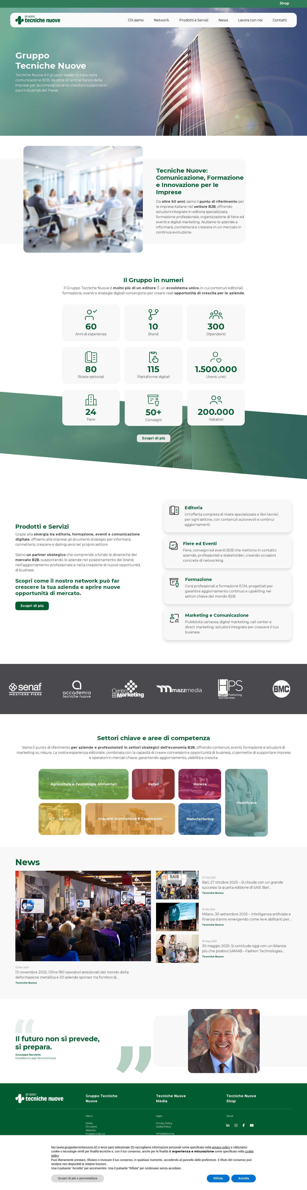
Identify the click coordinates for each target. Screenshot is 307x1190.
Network (161, 20)
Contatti (280, 20)
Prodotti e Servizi (193, 20)
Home (89, 1123)
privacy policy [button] (221, 1147)
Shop (284, 3)
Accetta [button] (243, 1178)
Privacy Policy (164, 1123)
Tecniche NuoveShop (241, 1098)
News (223, 20)
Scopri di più (153, 438)
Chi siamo (136, 20)
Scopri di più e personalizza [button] (77, 1178)
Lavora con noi (250, 20)
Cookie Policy (163, 1126)
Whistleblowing (165, 1133)
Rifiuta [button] (218, 1178)
